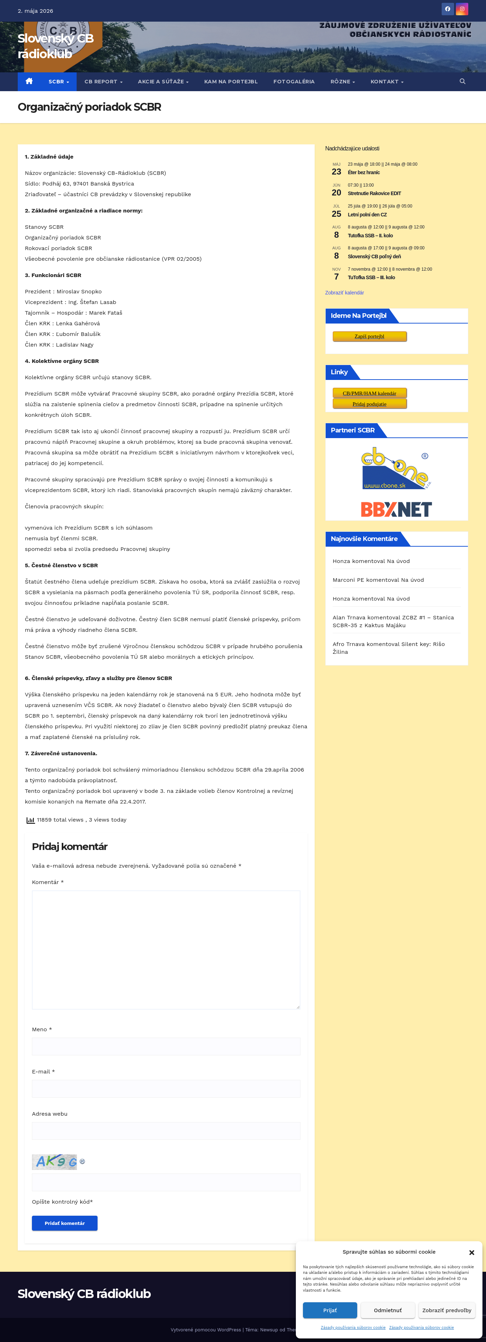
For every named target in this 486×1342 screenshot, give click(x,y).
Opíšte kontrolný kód (61, 1201)
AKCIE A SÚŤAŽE (162, 81)
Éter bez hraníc (364, 172)
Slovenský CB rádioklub (84, 1293)
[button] (471, 1251)
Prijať (330, 1310)
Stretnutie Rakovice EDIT (374, 193)
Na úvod (398, 561)
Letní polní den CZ (367, 214)
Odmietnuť (388, 1310)
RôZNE (341, 81)
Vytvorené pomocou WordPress (207, 1329)
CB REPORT (101, 81)
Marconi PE (348, 579)
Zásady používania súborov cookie (353, 1327)
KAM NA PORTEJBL (231, 81)
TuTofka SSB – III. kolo (371, 277)
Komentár (48, 882)
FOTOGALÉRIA (294, 81)
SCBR (57, 81)
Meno (42, 1029)
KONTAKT (386, 81)
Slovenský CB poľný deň (374, 256)
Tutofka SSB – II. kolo (370, 235)
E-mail (43, 1071)
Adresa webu (49, 1113)
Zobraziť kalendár (344, 293)
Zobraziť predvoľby (447, 1310)
